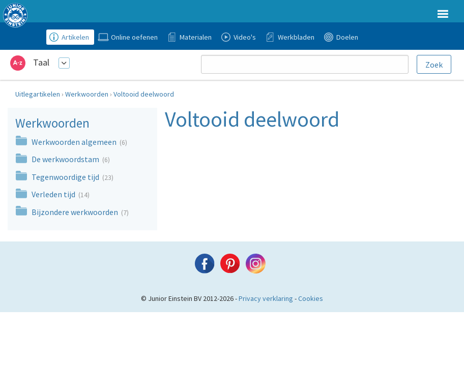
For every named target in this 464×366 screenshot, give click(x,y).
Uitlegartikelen (37, 94)
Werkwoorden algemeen (75, 142)
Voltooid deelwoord (143, 94)
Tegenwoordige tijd (66, 177)
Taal (41, 62)
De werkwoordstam (66, 159)
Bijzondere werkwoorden (76, 212)
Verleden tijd (54, 194)
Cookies (310, 298)
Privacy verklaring (266, 298)
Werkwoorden (86, 94)
